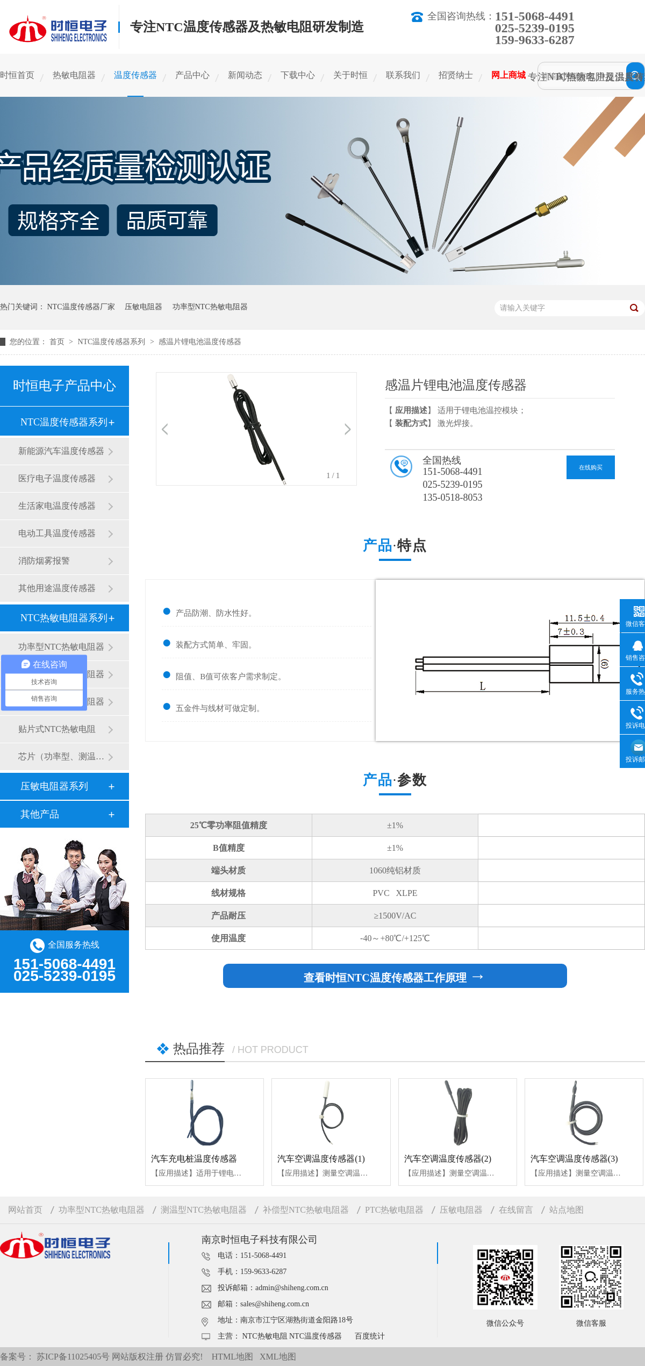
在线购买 (591, 467)
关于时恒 (350, 75)
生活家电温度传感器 (57, 505)
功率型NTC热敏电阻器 (210, 307)
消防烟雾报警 (44, 560)
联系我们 (403, 75)
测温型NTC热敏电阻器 (204, 1209)
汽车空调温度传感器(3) (574, 1158)
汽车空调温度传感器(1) (321, 1158)
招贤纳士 (456, 75)
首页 (58, 342)
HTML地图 (232, 1356)
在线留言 (516, 1209)
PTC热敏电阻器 (394, 1209)
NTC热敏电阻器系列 (64, 618)
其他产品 (39, 814)
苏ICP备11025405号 (73, 1356)
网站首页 (25, 1209)
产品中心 (192, 75)
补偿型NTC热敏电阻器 (306, 1209)
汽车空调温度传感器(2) (448, 1158)
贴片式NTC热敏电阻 (57, 729)
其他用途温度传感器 (57, 588)
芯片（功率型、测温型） (63, 756)
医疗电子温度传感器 (57, 478)
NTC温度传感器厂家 (81, 307)
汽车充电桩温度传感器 (194, 1158)
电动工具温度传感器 (57, 533)
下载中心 (298, 75)
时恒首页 (17, 75)
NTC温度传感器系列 (112, 342)
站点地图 (566, 1209)
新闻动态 (245, 75)
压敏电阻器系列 (54, 786)
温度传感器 (135, 75)
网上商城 (508, 75)
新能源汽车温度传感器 (61, 451)
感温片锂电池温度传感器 (200, 342)
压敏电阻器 (143, 307)
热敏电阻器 (74, 75)
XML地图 (278, 1356)
